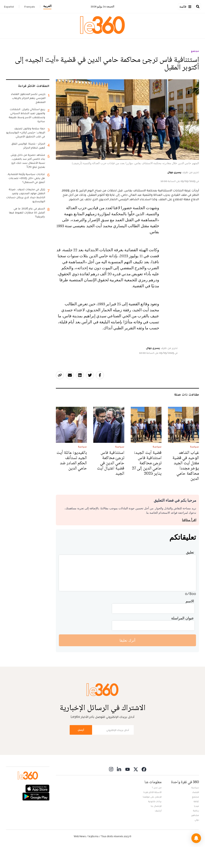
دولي (197, 819)
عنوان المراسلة (182, 618)
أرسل (81, 729)
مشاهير (195, 815)
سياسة (195, 787)
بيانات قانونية (155, 801)
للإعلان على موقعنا (152, 796)
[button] (196, 838)
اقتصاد (195, 792)
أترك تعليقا (127, 640)
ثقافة (196, 801)
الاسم (190, 601)
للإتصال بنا (156, 806)
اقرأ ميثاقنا (189, 520)
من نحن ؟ (157, 787)
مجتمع (195, 51)
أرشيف (158, 810)
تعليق (190, 552)
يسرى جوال (174, 172)
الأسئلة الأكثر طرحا (152, 792)
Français (29, 6)
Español (9, 6)
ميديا (196, 806)
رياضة (196, 810)
